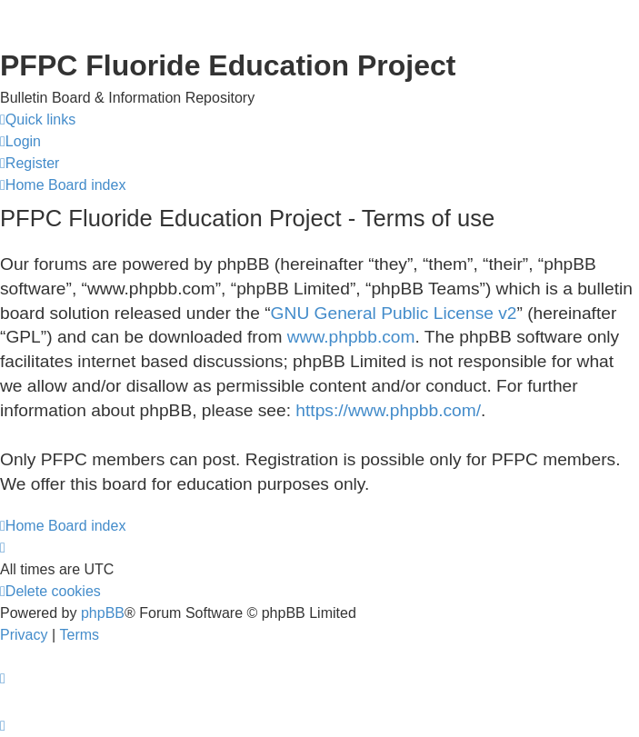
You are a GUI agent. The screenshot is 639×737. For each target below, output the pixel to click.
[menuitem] (20, 142)
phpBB (103, 613)
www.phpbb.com (351, 336)
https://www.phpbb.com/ (388, 410)
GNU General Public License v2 (394, 313)
